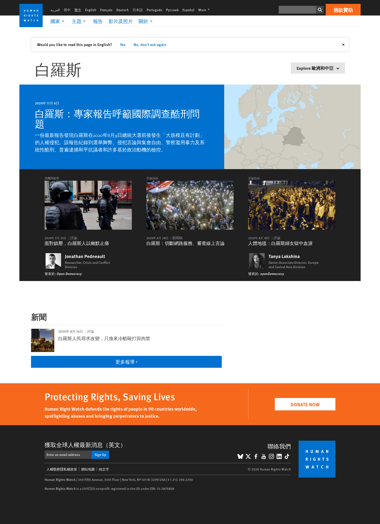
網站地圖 (88, 469)
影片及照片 (121, 21)
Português (154, 9)
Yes (123, 44)
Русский (172, 9)
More (205, 9)
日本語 (138, 9)
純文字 (104, 469)
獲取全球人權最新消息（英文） (85, 444)
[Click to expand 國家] (58, 21)
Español (188, 9)
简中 (67, 9)
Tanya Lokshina (284, 256)
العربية (55, 9)
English (90, 9)
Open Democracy (69, 273)
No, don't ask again (150, 44)
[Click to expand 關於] (146, 21)
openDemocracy (272, 273)
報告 (98, 21)
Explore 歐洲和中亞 (318, 68)
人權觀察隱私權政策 (62, 469)
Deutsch (122, 9)
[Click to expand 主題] (79, 21)
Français (106, 9)
